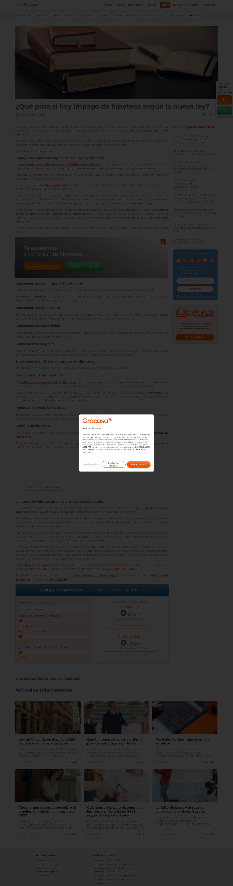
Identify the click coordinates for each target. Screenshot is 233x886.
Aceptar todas (138, 464)
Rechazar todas (113, 464)
